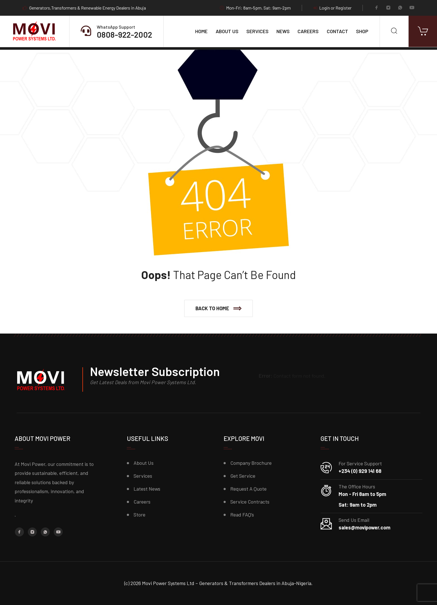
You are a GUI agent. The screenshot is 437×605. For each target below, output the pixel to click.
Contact (337, 31)
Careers (308, 31)
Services (257, 31)
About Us (227, 31)
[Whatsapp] (400, 8)
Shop (362, 31)
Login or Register (332, 8)
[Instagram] (388, 8)
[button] (218, 308)
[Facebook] (376, 8)
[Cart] (423, 31)
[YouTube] (412, 8)
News (283, 31)
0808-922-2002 (124, 34)
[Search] (394, 31)
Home (201, 31)
